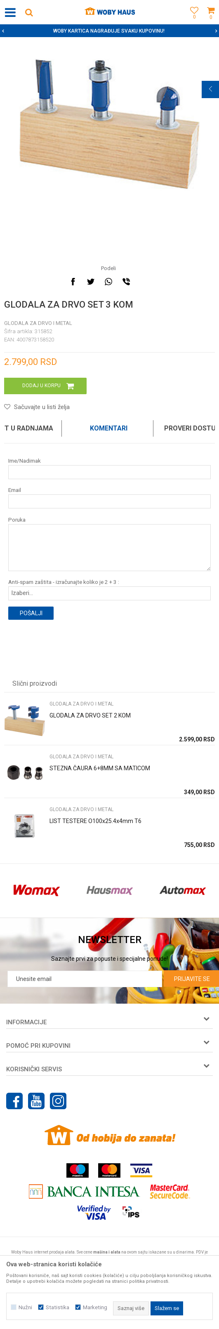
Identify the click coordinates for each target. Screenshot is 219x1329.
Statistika (57, 1307)
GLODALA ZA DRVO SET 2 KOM (90, 715)
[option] (109, 31)
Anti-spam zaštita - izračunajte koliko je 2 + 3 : (63, 582)
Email (14, 490)
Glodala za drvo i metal (38, 323)
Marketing (95, 1307)
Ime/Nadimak (24, 461)
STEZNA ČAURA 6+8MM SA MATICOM (99, 768)
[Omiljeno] (192, 22)
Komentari (108, 428)
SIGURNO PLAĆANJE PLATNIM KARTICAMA (109, 31)
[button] (29, 12)
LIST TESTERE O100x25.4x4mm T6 (95, 821)
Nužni (25, 1307)
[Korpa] (211, 22)
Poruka (17, 520)
